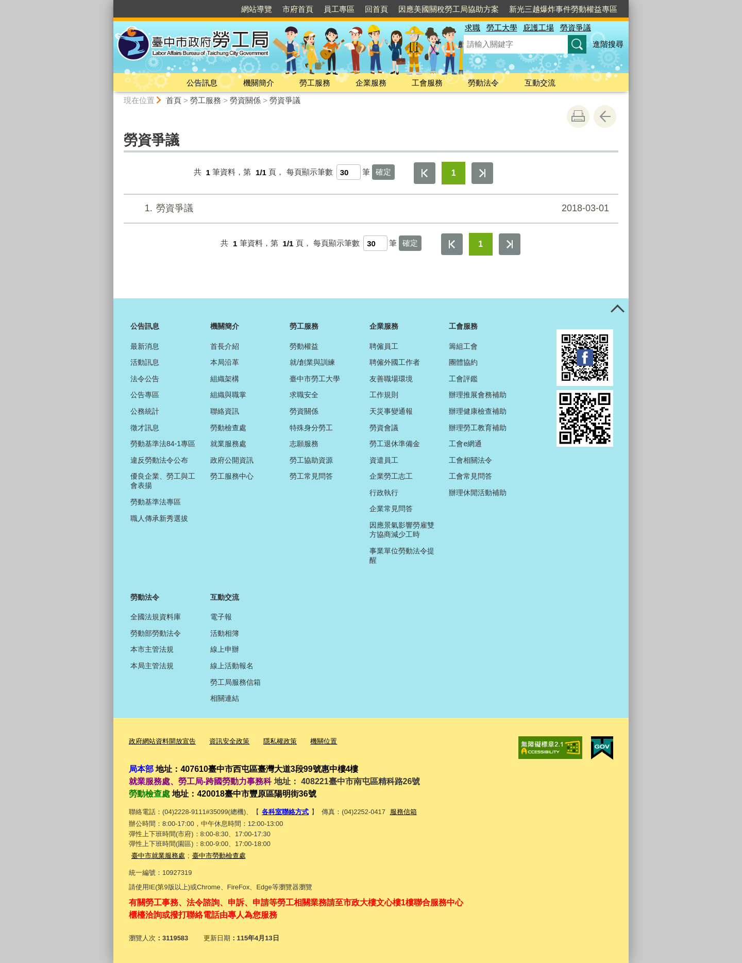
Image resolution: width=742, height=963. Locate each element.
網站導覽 (256, 9)
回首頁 (376, 9)
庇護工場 (538, 27)
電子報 (221, 617)
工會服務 (427, 82)
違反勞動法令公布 (159, 460)
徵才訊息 (144, 428)
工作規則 (383, 395)
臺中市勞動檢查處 (219, 855)
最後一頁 (482, 173)
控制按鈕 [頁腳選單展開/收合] (617, 309)
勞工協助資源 (311, 460)
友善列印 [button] (578, 116)
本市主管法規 (152, 649)
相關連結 (224, 698)
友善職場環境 (391, 379)
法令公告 (144, 379)
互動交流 (540, 82)
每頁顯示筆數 (309, 172)
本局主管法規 (152, 666)
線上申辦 (224, 649)
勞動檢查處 (228, 428)
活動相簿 (224, 633)
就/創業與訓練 (312, 362)
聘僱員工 (383, 346)
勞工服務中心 (232, 476)
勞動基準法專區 (155, 502)
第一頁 (424, 173)
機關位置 (323, 741)
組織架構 (224, 379)
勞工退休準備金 (394, 444)
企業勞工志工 (391, 476)
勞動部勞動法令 (155, 633)
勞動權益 (304, 346)
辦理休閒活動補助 (478, 492)
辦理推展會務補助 (478, 395)
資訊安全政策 (229, 741)
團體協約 (463, 362)
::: (109, 4)
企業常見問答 (391, 508)
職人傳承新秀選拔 (159, 518)
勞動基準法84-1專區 (162, 444)
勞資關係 (245, 100)
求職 (472, 27)
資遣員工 (383, 460)
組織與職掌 (228, 395)
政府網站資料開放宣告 (162, 741)
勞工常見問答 (311, 476)
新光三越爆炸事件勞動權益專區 (563, 9)
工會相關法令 (470, 460)
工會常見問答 (470, 476)
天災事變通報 (391, 411)
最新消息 (144, 346)
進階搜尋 (608, 44)
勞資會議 (383, 428)
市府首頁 (297, 9)
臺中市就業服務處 (158, 855)
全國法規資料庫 (155, 617)
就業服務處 (228, 444)
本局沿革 (224, 362)
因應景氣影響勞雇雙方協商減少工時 (401, 529)
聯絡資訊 (224, 411)
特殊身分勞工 (311, 428)
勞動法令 (483, 82)
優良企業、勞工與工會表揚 (162, 480)
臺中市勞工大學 (315, 379)
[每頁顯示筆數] (348, 172)
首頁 (173, 100)
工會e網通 (465, 444)
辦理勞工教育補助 (478, 428)
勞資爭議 (575, 27)
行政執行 (383, 492)
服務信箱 (403, 812)
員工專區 (339, 9)
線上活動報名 (232, 666)
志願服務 (304, 444)
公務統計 (144, 411)
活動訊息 (144, 362)
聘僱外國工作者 (394, 362)
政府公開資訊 (232, 460)
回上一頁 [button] (605, 116)
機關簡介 (258, 82)
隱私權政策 (280, 741)
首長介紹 (224, 346)
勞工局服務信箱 (235, 682)
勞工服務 (314, 82)
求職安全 (304, 395)
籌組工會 (463, 346)
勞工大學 (501, 27)
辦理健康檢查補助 (478, 411)
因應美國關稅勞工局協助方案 (448, 9)
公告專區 (144, 395)
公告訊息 (202, 82)
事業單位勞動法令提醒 (401, 555)
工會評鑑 (463, 379)
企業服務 (371, 82)
